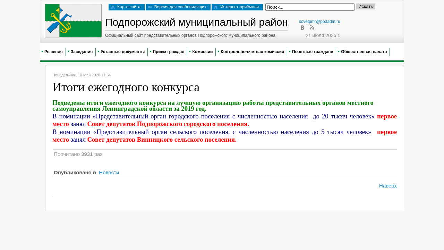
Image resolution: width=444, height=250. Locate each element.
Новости (109, 172)
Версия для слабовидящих (177, 7)
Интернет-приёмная (236, 7)
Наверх (388, 186)
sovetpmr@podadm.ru (319, 21)
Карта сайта (125, 7)
